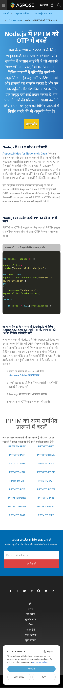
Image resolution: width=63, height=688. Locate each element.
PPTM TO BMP (46, 463)
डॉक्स (30, 624)
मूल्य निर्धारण (30, 619)
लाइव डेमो (30, 629)
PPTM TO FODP (46, 472)
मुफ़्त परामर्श (30, 640)
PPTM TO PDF (17, 455)
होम (30, 603)
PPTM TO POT (17, 489)
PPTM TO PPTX (17, 446)
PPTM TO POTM (46, 489)
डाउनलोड (31, 124)
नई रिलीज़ (30, 614)
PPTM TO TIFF (46, 515)
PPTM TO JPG (17, 472)
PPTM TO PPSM (17, 506)
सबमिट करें (31, 563)
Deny (43, 677)
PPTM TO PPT (46, 446)
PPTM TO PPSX (46, 506)
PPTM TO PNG (17, 463)
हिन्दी (44, 5)
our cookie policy (39, 662)
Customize (19, 677)
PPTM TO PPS (46, 498)
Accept (31, 669)
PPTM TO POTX (17, 498)
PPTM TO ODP (46, 480)
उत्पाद (30, 608)
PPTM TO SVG (17, 515)
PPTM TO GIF (17, 480)
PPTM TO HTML (46, 455)
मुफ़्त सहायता (30, 634)
